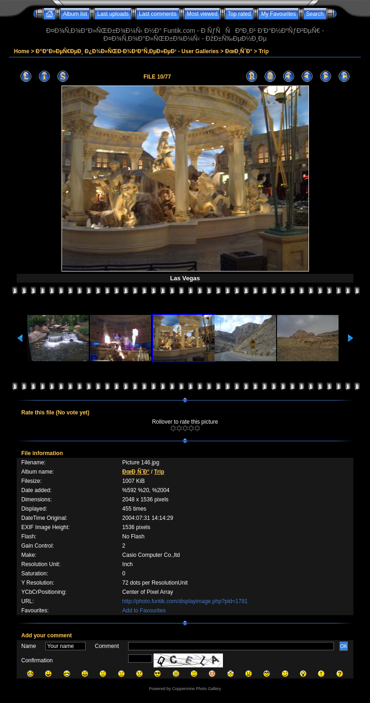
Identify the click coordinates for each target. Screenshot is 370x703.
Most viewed (202, 14)
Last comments (157, 14)
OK (343, 646)
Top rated (239, 14)
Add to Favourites (144, 610)
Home (21, 51)
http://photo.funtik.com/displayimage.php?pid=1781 (184, 601)
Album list (75, 14)
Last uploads (113, 14)
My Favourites (278, 14)
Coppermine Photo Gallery (196, 688)
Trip (264, 51)
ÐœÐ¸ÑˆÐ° (239, 51)
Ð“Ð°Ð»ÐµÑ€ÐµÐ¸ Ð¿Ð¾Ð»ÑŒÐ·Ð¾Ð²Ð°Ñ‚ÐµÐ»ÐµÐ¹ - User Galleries (127, 51)
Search (315, 14)
